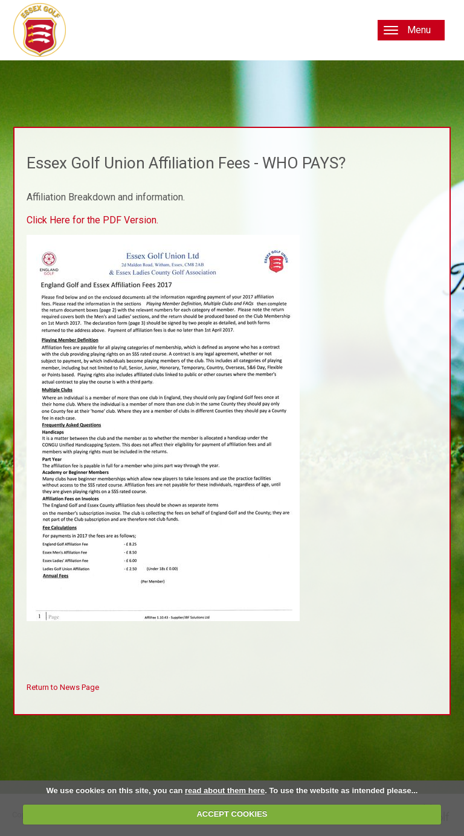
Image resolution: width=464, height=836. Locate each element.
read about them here (225, 790)
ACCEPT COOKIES (231, 813)
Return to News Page (63, 687)
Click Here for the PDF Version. (92, 220)
